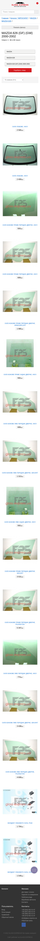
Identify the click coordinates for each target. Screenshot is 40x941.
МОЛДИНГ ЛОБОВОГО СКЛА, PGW (20, 823)
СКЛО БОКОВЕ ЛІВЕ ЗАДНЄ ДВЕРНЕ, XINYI (20, 522)
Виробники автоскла (29, 900)
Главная (5, 18)
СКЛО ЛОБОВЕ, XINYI (20, 126)
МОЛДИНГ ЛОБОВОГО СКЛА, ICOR (20, 872)
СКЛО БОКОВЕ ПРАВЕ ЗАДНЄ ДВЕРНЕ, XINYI (20, 374)
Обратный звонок (8, 917)
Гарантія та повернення (30, 894)
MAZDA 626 (6, 21)
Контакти (25, 902)
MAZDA (33, 18)
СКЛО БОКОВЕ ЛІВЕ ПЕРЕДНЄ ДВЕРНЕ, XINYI (20, 424)
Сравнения (5, 915)
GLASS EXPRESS (26, 937)
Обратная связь (27, 920)
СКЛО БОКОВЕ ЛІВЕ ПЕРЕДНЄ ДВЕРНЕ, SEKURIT (20, 473)
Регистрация (6, 912)
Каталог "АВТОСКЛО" (19, 18)
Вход (3, 910)
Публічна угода (27, 897)
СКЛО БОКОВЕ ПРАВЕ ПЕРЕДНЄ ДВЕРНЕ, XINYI (20, 225)
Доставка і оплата (28, 892)
